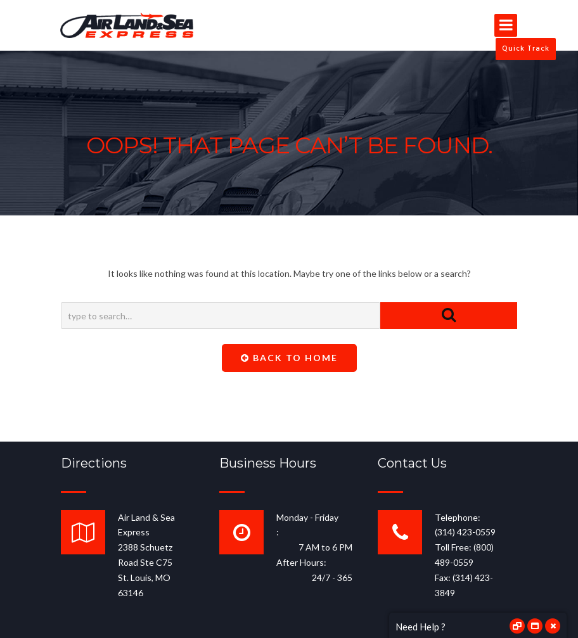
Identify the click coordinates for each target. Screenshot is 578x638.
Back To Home (289, 357)
